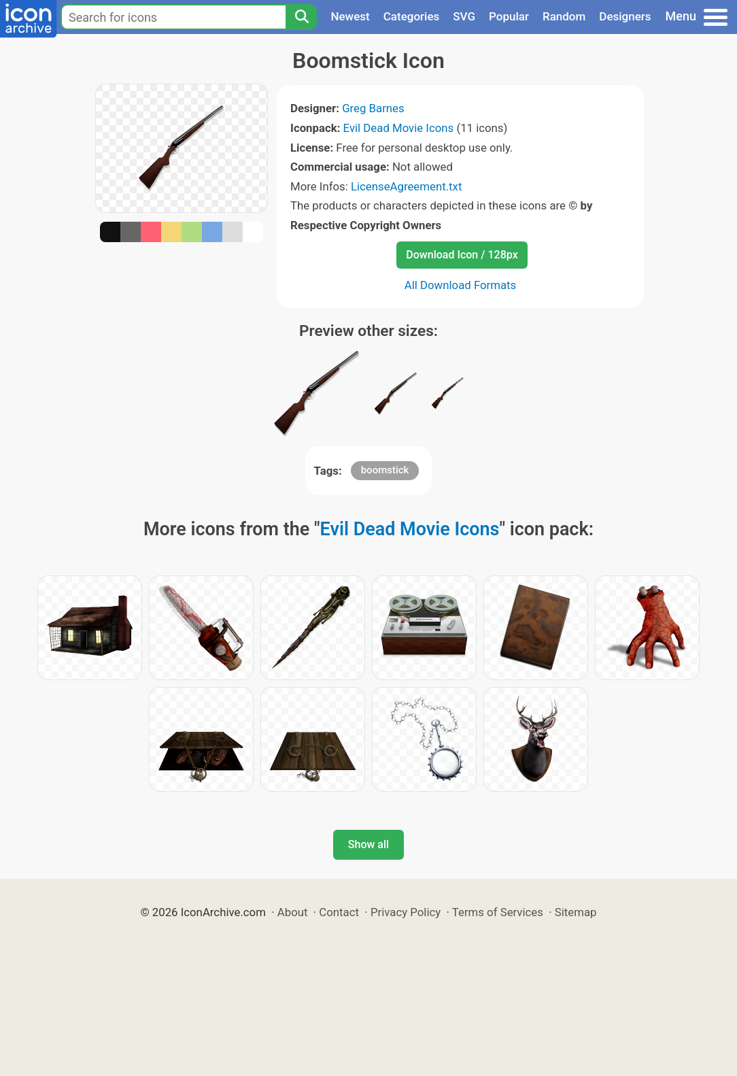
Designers (625, 16)
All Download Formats (461, 285)
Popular (509, 16)
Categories (411, 16)
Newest (349, 16)
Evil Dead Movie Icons (398, 128)
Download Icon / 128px (461, 254)
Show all (368, 844)
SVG (464, 16)
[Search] (301, 17)
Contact (339, 912)
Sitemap (576, 912)
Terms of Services (497, 912)
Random (564, 16)
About (292, 912)
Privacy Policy (406, 912)
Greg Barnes (373, 108)
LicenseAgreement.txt (406, 186)
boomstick (385, 470)
